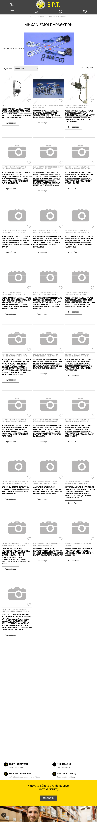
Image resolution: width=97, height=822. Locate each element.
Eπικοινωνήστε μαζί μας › (66, 777)
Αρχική (32, 17)
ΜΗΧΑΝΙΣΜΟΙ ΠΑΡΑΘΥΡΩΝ (57, 17)
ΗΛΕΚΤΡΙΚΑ (41, 17)
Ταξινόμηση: (8, 69)
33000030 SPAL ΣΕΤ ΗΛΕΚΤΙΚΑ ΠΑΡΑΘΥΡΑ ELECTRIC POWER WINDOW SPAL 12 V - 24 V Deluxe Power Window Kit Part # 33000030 (47, 114)
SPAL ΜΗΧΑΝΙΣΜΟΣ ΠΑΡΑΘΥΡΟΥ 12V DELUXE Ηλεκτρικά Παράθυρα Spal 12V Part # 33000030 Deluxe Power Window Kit (15, 490)
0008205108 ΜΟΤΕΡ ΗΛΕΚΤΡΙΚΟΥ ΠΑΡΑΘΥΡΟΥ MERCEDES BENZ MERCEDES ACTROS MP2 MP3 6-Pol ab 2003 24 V (79, 552)
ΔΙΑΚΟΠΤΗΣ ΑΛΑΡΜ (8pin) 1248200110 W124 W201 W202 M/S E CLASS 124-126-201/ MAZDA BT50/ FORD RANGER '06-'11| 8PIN (48, 490)
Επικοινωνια (48, 798)
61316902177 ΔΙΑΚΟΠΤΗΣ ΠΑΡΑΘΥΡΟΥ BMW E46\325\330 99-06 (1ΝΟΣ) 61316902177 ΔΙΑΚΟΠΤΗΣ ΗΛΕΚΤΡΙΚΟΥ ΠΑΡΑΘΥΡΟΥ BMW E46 (48, 552)
